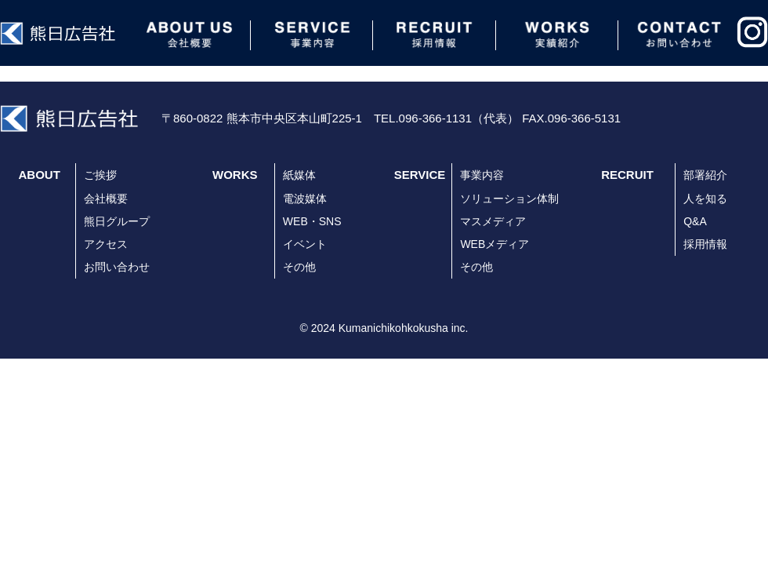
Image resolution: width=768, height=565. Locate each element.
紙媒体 (299, 175)
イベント (305, 244)
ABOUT (39, 174)
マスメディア (493, 221)
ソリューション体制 (509, 198)
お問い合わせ (117, 267)
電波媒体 (305, 198)
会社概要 (106, 198)
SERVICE (420, 174)
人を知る (705, 198)
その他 (299, 267)
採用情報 (705, 244)
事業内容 (482, 175)
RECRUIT (627, 174)
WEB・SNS (312, 221)
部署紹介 (705, 175)
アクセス (106, 244)
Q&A (695, 221)
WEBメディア (494, 244)
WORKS (235, 174)
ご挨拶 (100, 175)
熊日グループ (117, 221)
